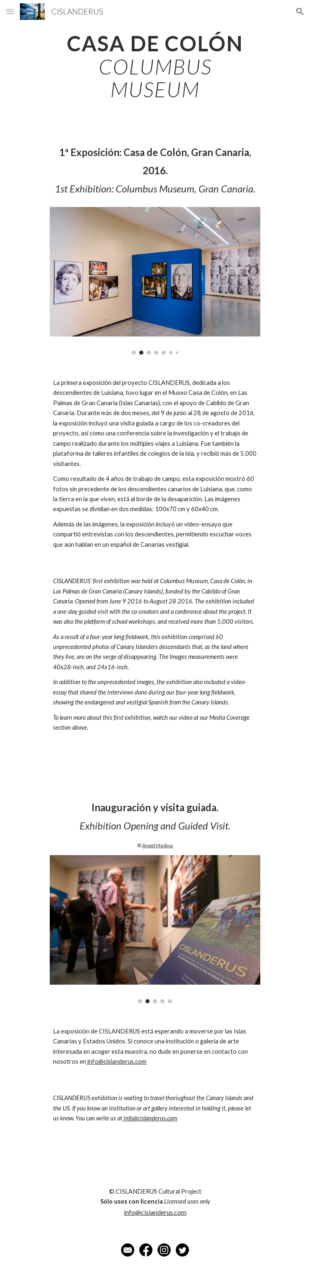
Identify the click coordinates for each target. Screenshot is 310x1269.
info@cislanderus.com (116, 1061)
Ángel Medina (157, 845)
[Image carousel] (155, 281)
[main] (155, 66)
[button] (10, 11)
